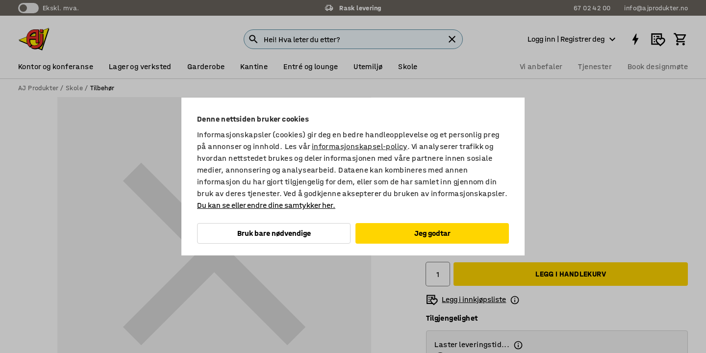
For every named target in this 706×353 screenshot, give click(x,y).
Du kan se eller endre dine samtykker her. (266, 205)
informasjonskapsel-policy (359, 146)
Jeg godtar (432, 233)
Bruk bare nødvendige (274, 233)
